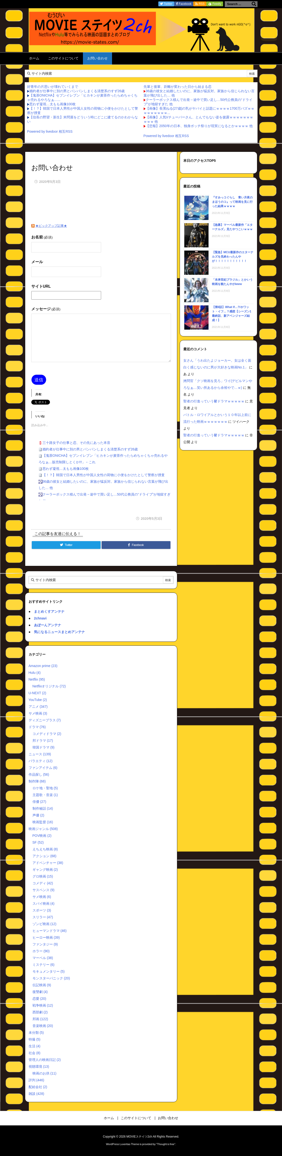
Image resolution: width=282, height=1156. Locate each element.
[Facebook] (136, 545)
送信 (38, 379)
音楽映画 (42, 1026)
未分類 (36, 1032)
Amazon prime (43, 666)
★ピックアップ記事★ (51, 226)
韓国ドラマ (43, 747)
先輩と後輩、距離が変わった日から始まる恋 (177, 87)
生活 (34, 1046)
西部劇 (40, 1012)
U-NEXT (37, 693)
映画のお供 (44, 1073)
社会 (34, 1053)
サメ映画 (38, 713)
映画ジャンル (43, 829)
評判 (36, 1080)
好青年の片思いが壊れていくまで (52, 87)
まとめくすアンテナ (49, 611)
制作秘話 (42, 808)
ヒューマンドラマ (49, 931)
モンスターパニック (51, 978)
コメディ (42, 883)
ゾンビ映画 (44, 924)
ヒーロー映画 (46, 937)
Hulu (35, 673)
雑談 (36, 1094)
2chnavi (40, 618)
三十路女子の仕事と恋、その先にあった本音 (76, 443)
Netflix (37, 679)
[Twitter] (66, 545)
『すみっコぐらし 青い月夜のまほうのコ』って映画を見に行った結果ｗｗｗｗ (232, 202)
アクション (44, 856)
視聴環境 (39, 1066)
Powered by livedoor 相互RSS (50, 131)
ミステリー (43, 965)
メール (37, 262)
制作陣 (37, 781)
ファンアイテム (43, 768)
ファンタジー (45, 944)
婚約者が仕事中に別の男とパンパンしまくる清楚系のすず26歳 (77, 91)
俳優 (39, 802)
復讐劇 (40, 992)
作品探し (39, 774)
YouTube (38, 700)
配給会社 (38, 1087)
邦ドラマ (42, 740)
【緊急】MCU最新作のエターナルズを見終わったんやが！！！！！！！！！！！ (232, 257)
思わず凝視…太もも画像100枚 (52, 104)
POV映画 (42, 836)
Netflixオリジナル (49, 686)
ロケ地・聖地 (45, 788)
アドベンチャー (47, 863)
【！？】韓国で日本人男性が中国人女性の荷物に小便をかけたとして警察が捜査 (103, 475)
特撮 (34, 1039)
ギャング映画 (45, 869)
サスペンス (43, 890)
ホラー (41, 951)
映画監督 (42, 822)
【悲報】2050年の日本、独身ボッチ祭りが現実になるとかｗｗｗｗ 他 (199, 126)
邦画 (40, 1019)
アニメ (38, 706)
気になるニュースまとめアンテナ (59, 632)
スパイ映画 (43, 903)
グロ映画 (42, 876)
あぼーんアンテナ (47, 625)
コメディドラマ (46, 734)
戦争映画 (42, 1005)
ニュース (40, 754)
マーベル (42, 958)
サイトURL (41, 286)
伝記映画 (41, 985)
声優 (38, 815)
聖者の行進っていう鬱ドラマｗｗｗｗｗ (213, 401)
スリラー (42, 917)
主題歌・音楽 (45, 795)
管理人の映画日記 (45, 1060)
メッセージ (45, 309)
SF (38, 842)
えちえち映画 (45, 849)
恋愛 (39, 999)
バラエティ (41, 761)
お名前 (42, 237)
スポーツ (41, 910)
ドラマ (37, 727)
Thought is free (165, 1144)
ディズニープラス (45, 720)
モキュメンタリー (48, 971)
